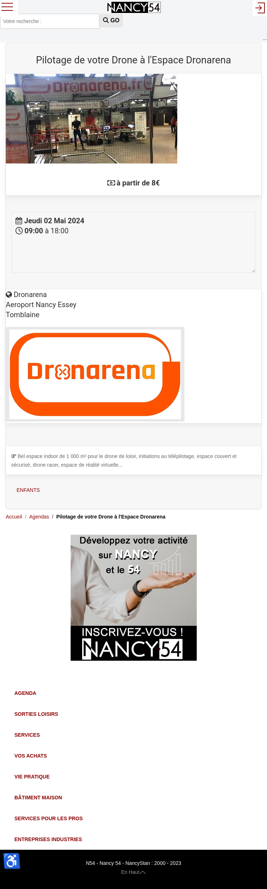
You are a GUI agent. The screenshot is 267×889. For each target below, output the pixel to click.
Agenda (25, 693)
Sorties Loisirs (36, 714)
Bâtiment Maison (38, 797)
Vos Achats (30, 756)
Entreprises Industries (48, 839)
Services (27, 735)
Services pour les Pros (48, 818)
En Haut (133, 872)
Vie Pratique (32, 777)
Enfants (28, 490)
